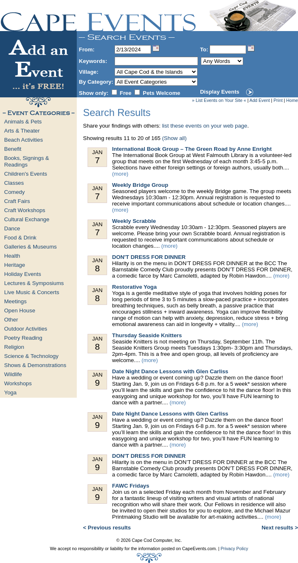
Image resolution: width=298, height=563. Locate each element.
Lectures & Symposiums (34, 283)
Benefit (13, 149)
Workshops (18, 383)
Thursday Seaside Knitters (147, 335)
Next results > (279, 527)
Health (12, 256)
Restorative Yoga (134, 287)
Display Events (219, 92)
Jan (97, 157)
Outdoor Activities (25, 329)
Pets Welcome (161, 93)
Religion (14, 347)
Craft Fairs (17, 201)
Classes (14, 183)
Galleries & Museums (30, 247)
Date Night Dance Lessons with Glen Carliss (170, 371)
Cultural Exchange (26, 219)
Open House (19, 310)
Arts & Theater (22, 131)
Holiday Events (22, 274)
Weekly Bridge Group (140, 185)
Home (292, 100)
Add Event (259, 100)
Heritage (14, 265)
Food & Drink (20, 237)
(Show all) (174, 138)
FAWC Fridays (130, 486)
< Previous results (107, 527)
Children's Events (25, 174)
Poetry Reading (23, 338)
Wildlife (13, 374)
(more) (120, 174)
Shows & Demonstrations (35, 365)
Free (126, 93)
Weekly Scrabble (134, 221)
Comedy (14, 192)
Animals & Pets (23, 121)
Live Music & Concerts (31, 292)
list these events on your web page (204, 126)
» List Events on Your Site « (219, 100)
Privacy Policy (234, 548)
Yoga (10, 392)
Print (278, 100)
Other (11, 320)
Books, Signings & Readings (26, 161)
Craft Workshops (24, 210)
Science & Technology (31, 356)
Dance (12, 228)
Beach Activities (23, 140)
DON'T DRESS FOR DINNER (149, 257)
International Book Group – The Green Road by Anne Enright (192, 149)
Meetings (15, 301)
